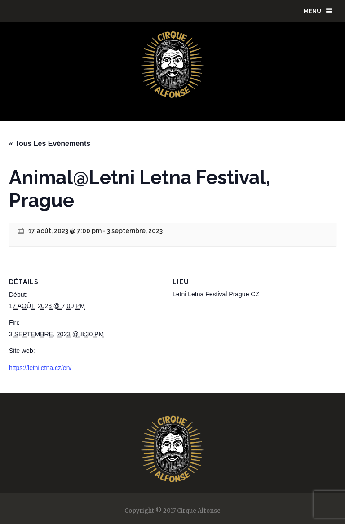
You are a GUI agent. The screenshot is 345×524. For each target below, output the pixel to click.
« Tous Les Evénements (49, 143)
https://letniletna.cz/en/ (40, 367)
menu (318, 11)
